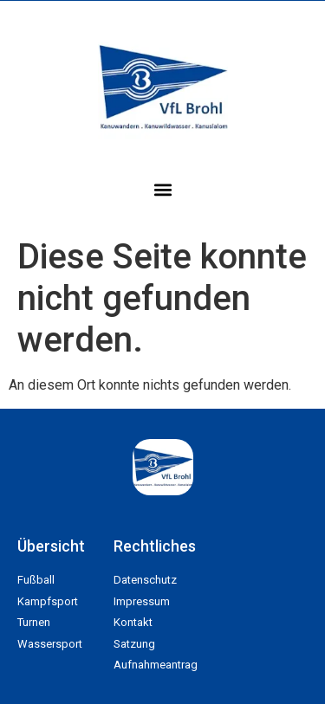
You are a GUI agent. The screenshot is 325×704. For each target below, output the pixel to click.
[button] (162, 189)
